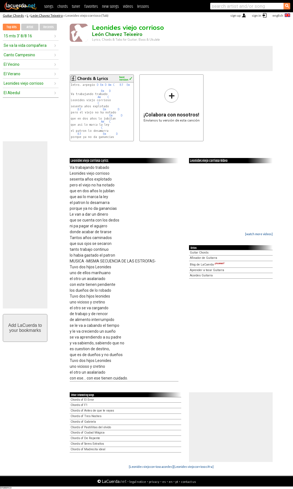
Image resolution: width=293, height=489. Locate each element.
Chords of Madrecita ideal (88, 449)
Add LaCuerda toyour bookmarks (25, 328)
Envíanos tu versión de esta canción (172, 105)
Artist (29, 27)
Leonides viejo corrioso (23, 83)
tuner (76, 6)
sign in (256, 15)
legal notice (137, 481)
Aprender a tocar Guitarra (207, 270)
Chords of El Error (82, 400)
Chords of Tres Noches (86, 416)
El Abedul (12, 93)
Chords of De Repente (85, 438)
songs (48, 6)
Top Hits (11, 27)
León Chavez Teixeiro (47, 15)
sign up (235, 15)
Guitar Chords (13, 15)
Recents (48, 27)
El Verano (12, 74)
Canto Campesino (19, 55)
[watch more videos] (259, 234)
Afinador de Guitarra (203, 258)
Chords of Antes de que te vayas (92, 410)
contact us (188, 481)
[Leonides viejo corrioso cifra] (193, 466)
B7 (121, 85)
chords (62, 6)
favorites (91, 6)
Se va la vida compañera (25, 45)
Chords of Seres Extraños (87, 444)
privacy (154, 481)
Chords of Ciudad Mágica (88, 432)
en (171, 481)
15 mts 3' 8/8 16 (18, 36)
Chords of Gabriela (83, 422)
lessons (143, 6)
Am (109, 85)
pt (176, 481)
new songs (110, 6)
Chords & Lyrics (92, 78)
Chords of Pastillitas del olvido (91, 427)
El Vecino (12, 64)
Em (101, 85)
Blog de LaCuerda (207, 264)
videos (128, 6)
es (164, 481)
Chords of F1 (79, 405)
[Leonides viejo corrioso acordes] (151, 466)
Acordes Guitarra (201, 275)
